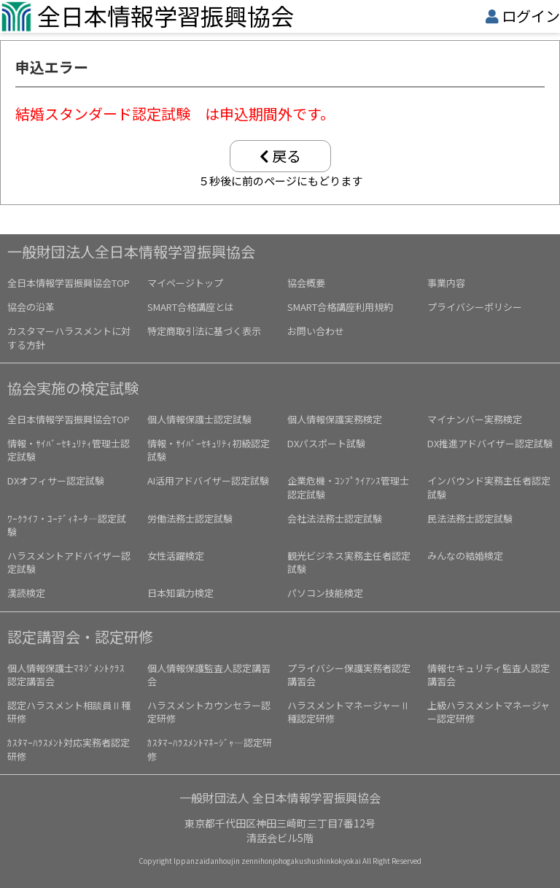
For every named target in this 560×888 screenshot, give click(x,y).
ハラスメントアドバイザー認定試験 (69, 562)
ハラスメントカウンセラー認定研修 (209, 711)
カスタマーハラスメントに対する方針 (69, 337)
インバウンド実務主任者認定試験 (489, 487)
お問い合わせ (315, 331)
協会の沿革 (31, 307)
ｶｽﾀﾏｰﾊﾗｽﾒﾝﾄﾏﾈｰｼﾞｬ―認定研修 (209, 749)
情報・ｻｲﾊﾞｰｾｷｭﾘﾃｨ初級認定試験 (208, 449)
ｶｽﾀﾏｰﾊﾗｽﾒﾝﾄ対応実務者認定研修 (68, 749)
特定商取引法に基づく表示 (204, 331)
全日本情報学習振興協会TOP (68, 283)
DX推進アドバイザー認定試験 (490, 443)
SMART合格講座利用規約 (340, 307)
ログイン (531, 15)
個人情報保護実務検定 (334, 419)
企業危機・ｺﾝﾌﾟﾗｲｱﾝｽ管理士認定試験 (348, 487)
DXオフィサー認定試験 (55, 480)
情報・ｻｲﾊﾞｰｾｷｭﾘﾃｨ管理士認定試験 (68, 449)
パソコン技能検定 (325, 593)
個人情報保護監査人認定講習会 (209, 674)
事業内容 (446, 283)
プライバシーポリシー (474, 307)
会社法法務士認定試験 (334, 518)
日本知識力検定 (180, 593)
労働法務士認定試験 (190, 518)
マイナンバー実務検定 (474, 419)
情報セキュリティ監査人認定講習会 (488, 674)
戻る (280, 155)
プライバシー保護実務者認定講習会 (349, 674)
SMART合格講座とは (190, 307)
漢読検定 (26, 593)
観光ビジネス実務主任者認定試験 (349, 562)
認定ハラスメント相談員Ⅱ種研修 (69, 711)
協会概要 (306, 283)
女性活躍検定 (175, 556)
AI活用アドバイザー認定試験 (208, 480)
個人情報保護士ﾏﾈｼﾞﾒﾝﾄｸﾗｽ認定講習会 (66, 674)
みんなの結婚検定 (465, 556)
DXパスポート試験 (326, 443)
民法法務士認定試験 (470, 518)
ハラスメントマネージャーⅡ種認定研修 (348, 711)
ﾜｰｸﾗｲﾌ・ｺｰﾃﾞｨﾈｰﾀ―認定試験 (66, 524)
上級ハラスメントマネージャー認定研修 (488, 711)
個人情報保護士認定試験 (199, 419)
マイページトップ (185, 283)
